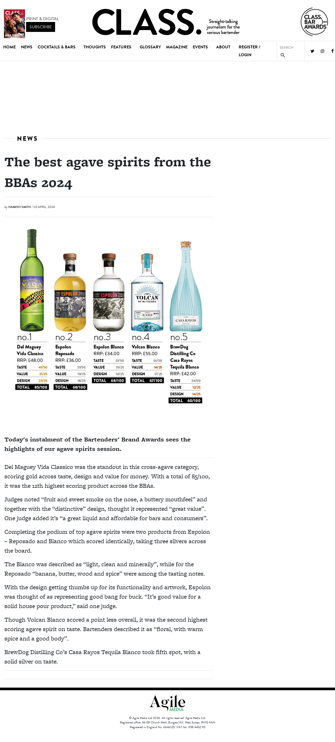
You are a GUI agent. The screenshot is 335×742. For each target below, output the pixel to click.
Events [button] (200, 47)
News (26, 47)
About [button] (223, 47)
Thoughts (95, 47)
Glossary (150, 47)
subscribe (41, 27)
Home (9, 47)
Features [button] (121, 47)
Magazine (176, 47)
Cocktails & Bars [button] (56, 47)
